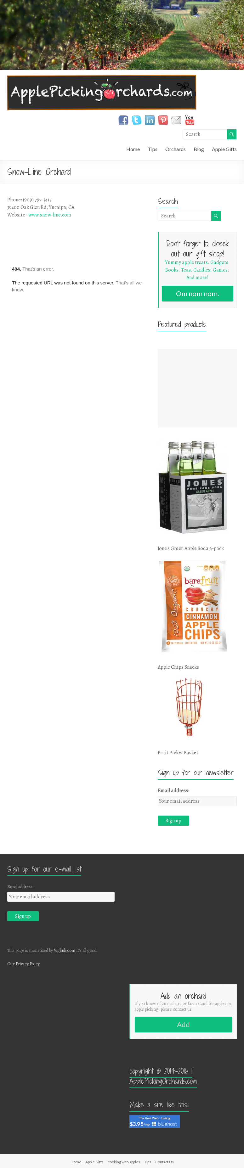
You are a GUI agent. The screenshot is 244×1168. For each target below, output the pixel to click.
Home (133, 149)
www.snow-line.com (49, 214)
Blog (199, 149)
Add (183, 1024)
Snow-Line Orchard (39, 172)
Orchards (175, 149)
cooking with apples (124, 1162)
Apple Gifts (224, 149)
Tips (152, 149)
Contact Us (164, 1162)
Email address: (173, 790)
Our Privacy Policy (23, 964)
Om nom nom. (197, 293)
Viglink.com (64, 950)
